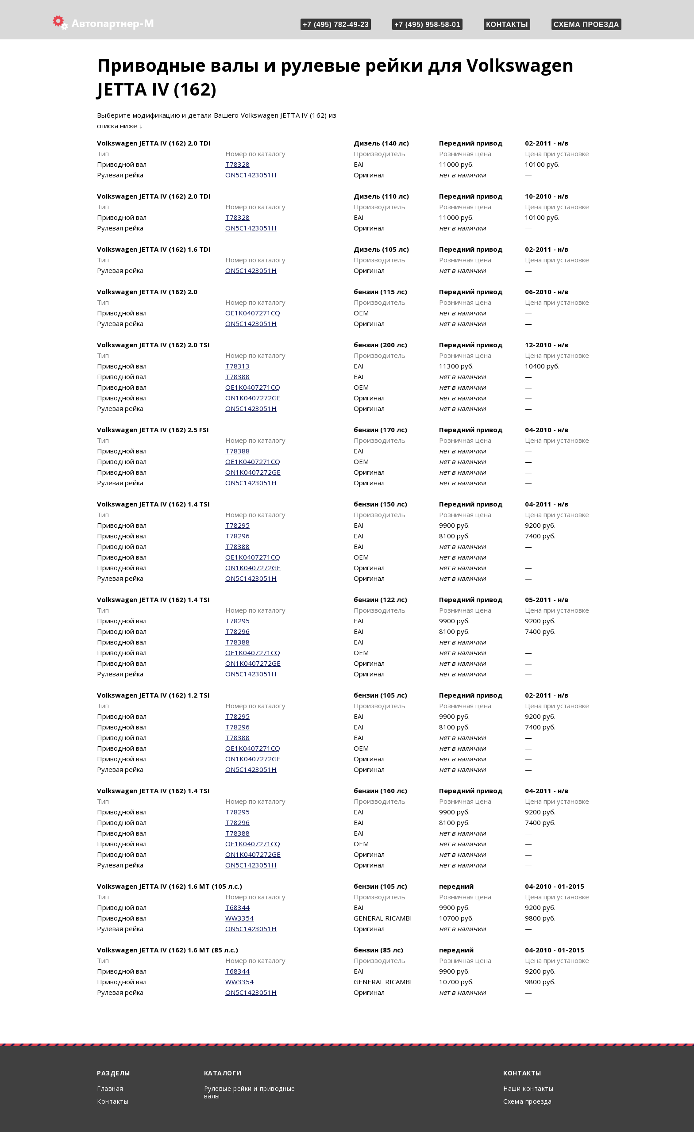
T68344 (237, 907)
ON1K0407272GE (253, 397)
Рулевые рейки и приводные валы (249, 1092)
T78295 (237, 525)
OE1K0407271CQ (252, 312)
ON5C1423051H (251, 174)
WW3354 (239, 917)
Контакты (507, 24)
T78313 (237, 365)
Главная (110, 1088)
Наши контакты (528, 1088)
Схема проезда (586, 24)
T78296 (237, 535)
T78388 (237, 376)
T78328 (237, 164)
